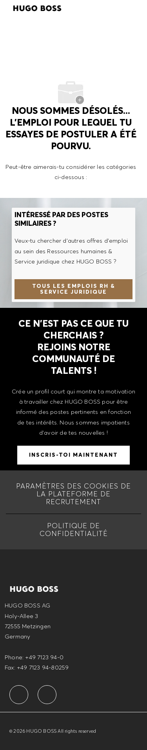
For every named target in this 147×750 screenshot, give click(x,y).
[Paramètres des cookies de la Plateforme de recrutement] (73, 494)
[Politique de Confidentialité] (73, 529)
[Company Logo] (37, 7)
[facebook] (18, 694)
